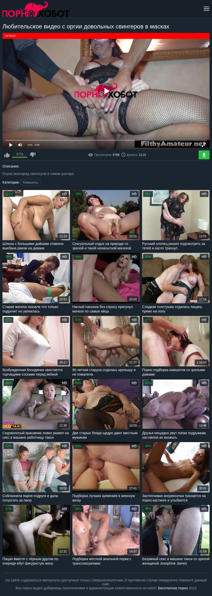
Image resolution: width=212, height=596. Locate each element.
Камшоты (30, 182)
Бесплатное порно (173, 588)
